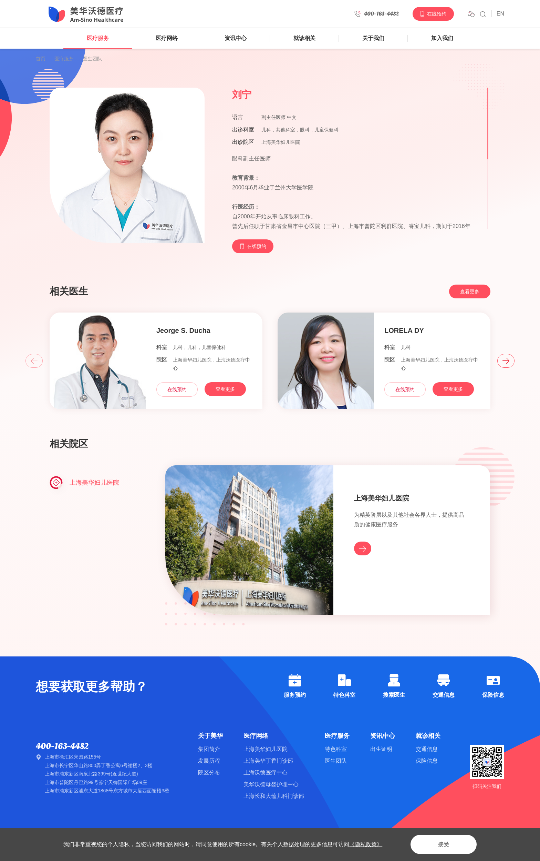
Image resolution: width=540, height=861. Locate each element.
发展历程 (209, 761)
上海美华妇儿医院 (265, 749)
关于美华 (210, 735)
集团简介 (209, 749)
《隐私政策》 (365, 844)
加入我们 (442, 38)
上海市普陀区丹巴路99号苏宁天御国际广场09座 (96, 782)
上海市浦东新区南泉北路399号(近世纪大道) (91, 773)
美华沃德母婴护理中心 (271, 784)
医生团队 (92, 58)
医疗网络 (167, 38)
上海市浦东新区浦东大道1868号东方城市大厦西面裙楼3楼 (107, 790)
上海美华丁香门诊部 (268, 761)
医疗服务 (98, 38)
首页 (40, 58)
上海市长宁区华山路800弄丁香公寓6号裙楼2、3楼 (99, 765)
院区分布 (209, 772)
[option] (156, 377)
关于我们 (373, 38)
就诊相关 (304, 38)
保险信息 (427, 761)
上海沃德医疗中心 (265, 772)
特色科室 (336, 749)
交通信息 (427, 749)
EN (500, 14)
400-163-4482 (62, 746)
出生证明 (381, 749)
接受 (443, 844)
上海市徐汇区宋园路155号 (73, 757)
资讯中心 (236, 38)
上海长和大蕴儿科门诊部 (273, 796)
